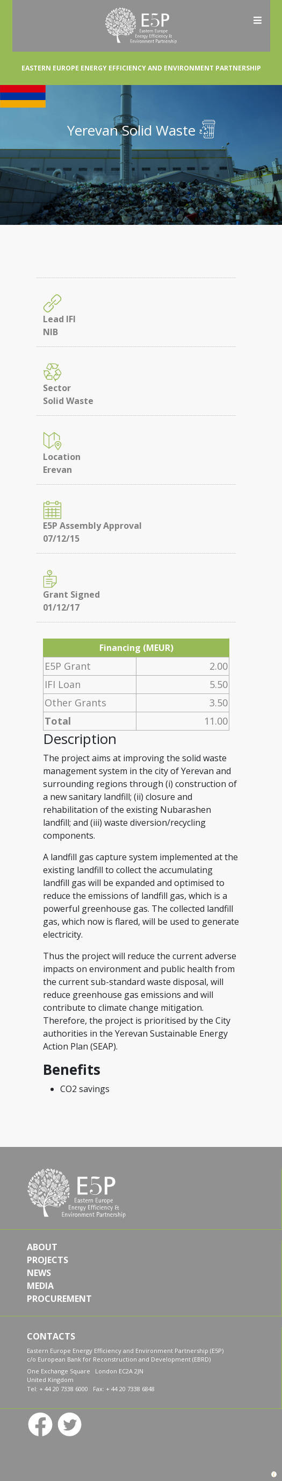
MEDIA (40, 1286)
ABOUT (42, 1247)
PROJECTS (47, 1260)
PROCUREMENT (59, 1299)
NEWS (39, 1273)
